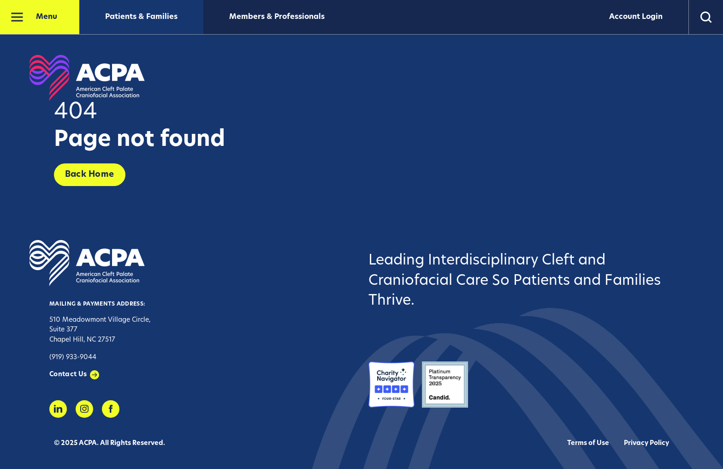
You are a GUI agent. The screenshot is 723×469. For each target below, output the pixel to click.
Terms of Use (588, 443)
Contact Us (68, 374)
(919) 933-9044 (72, 357)
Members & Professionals (277, 17)
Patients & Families (141, 17)
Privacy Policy (646, 443)
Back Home (89, 174)
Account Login (636, 17)
